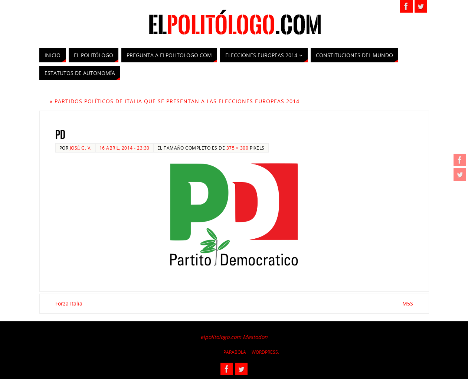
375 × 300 (237, 148)
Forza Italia (68, 303)
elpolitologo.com (220, 336)
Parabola (234, 352)
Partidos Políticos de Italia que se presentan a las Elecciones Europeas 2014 (175, 101)
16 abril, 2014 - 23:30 (124, 148)
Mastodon (255, 336)
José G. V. (81, 148)
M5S (407, 303)
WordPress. (265, 352)
